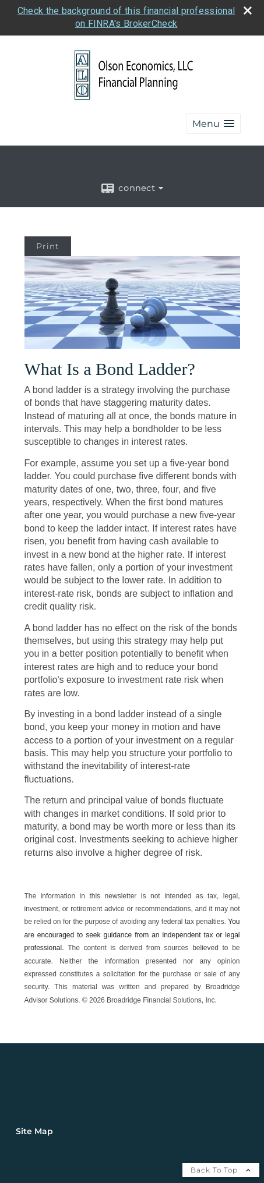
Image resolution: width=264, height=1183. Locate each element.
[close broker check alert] (247, 10)
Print (47, 246)
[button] (213, 124)
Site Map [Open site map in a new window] (34, 1131)
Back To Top (221, 1170)
